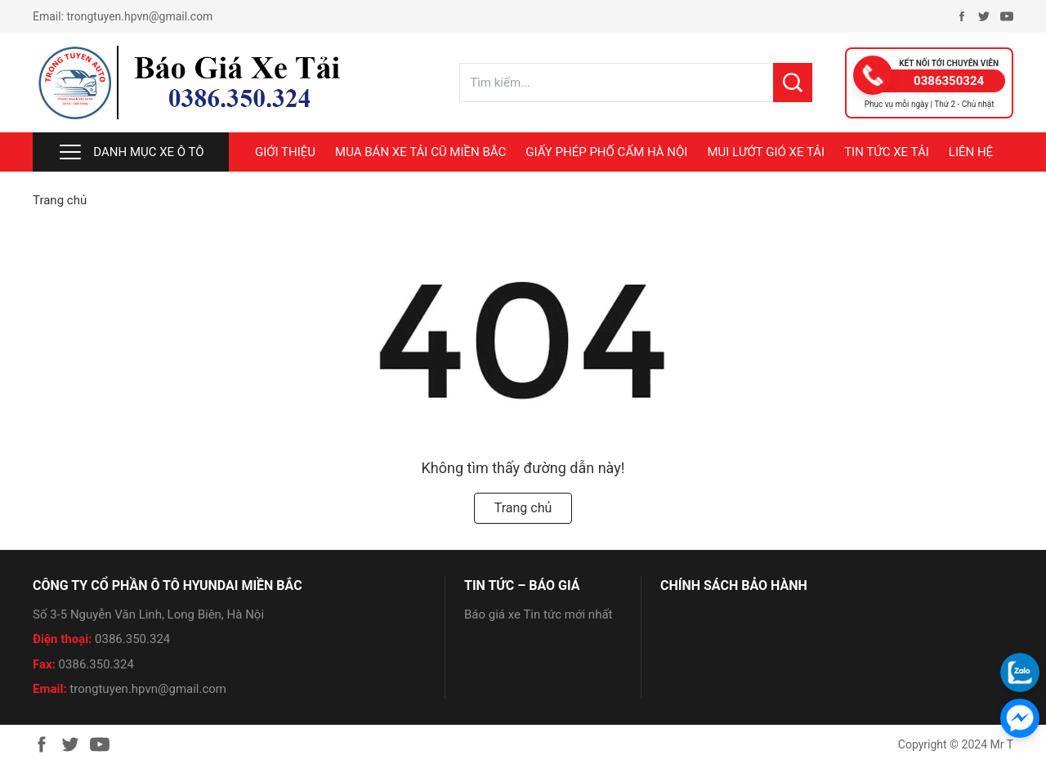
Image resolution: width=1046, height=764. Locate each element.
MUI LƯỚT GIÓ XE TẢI (766, 152)
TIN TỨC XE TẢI (886, 152)
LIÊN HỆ (971, 152)
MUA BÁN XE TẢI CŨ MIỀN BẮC (420, 152)
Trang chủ (60, 200)
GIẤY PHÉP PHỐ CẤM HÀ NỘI (606, 152)
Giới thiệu (285, 152)
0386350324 (949, 81)
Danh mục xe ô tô (130, 152)
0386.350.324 (132, 639)
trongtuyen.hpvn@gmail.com (140, 16)
